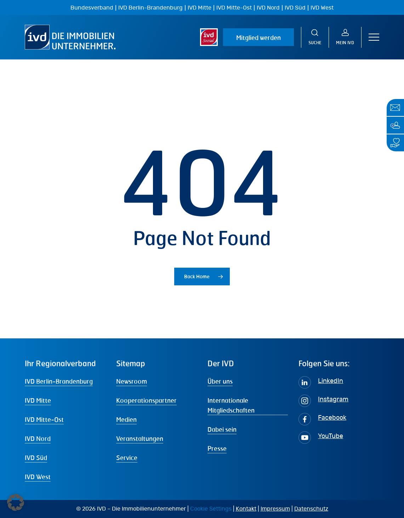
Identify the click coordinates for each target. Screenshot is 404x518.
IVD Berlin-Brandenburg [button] (59, 381)
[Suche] (315, 37)
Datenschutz (311, 509)
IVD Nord (268, 8)
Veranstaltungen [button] (139, 438)
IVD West (322, 8)
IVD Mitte (199, 8)
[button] (374, 37)
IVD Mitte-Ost (234, 8)
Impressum (275, 509)
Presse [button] (217, 448)
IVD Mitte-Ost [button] (44, 419)
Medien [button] (126, 419)
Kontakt (246, 509)
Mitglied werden (258, 37)
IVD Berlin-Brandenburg (150, 8)
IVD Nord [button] (38, 438)
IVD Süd (295, 8)
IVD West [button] (38, 477)
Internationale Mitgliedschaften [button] (231, 405)
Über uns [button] (220, 381)
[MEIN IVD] (345, 37)
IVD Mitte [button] (38, 400)
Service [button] (126, 457)
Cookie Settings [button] (211, 509)
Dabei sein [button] (222, 429)
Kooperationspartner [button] (146, 400)
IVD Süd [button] (36, 457)
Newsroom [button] (131, 381)
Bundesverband (91, 8)
